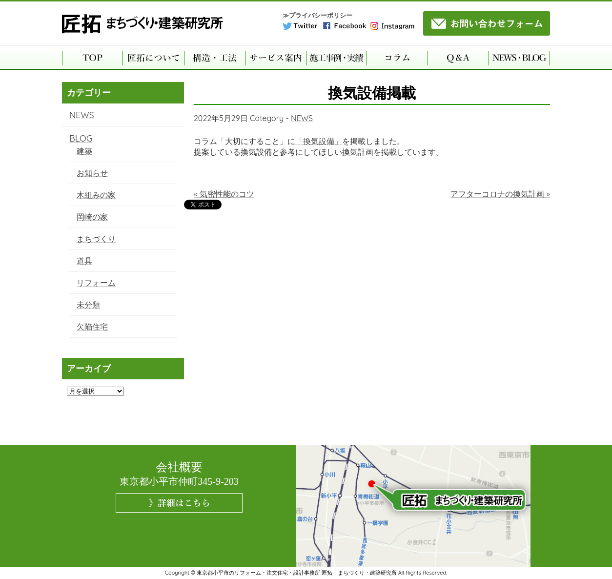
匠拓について (153, 57)
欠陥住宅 (92, 326)
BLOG (80, 138)
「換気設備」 (318, 141)
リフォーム (96, 283)
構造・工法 (214, 57)
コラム (397, 57)
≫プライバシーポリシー (317, 15)
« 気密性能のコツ (224, 194)
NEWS (302, 118)
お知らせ (92, 173)
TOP (92, 57)
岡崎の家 (92, 217)
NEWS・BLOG (519, 57)
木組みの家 (96, 195)
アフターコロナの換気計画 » (500, 194)
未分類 (88, 305)
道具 (84, 261)
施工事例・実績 (336, 57)
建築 (84, 151)
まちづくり (96, 239)
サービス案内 (275, 57)
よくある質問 (458, 57)
